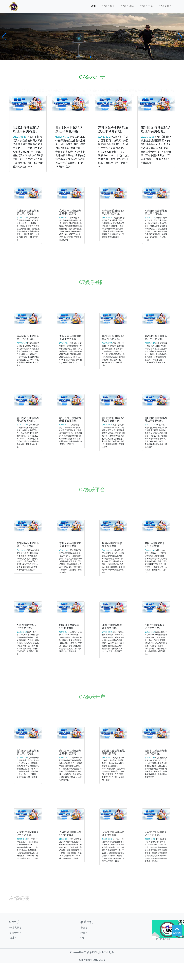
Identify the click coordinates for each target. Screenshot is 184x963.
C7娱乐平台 (146, 6)
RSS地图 (97, 952)
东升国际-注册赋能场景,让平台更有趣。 (113, 129)
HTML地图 (108, 952)
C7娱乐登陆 (127, 6)
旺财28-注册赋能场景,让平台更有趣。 (26, 129)
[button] (4, 37)
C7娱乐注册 (108, 6)
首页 (93, 6)
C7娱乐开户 (165, 6)
